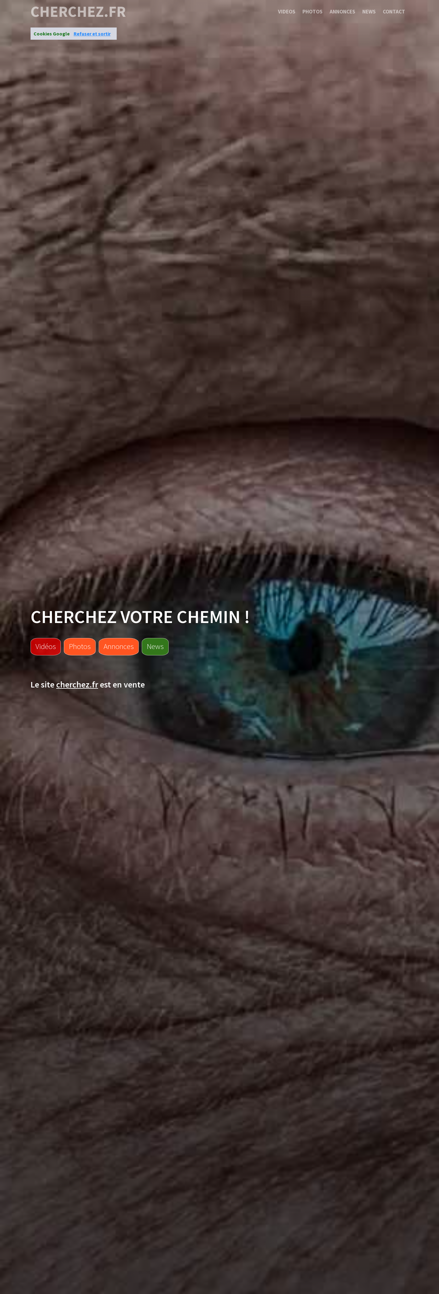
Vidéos (45, 646)
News (369, 11)
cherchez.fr (78, 11)
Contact (394, 11)
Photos (312, 11)
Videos (286, 11)
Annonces (342, 11)
